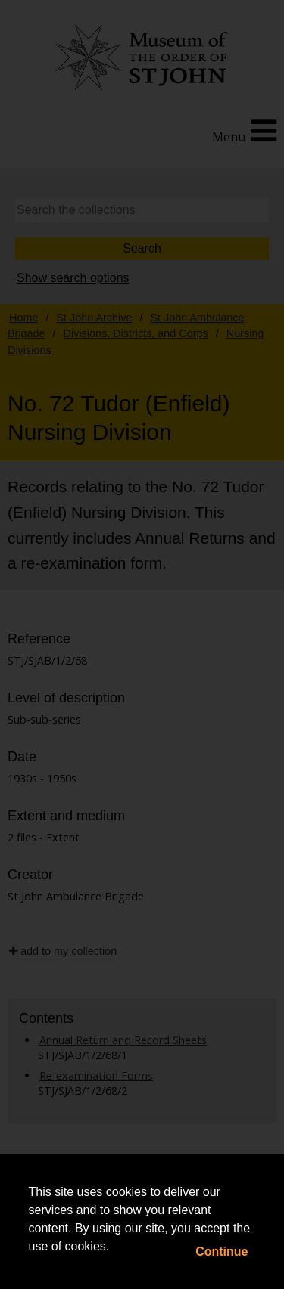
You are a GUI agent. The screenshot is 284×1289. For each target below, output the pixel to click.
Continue (221, 1251)
